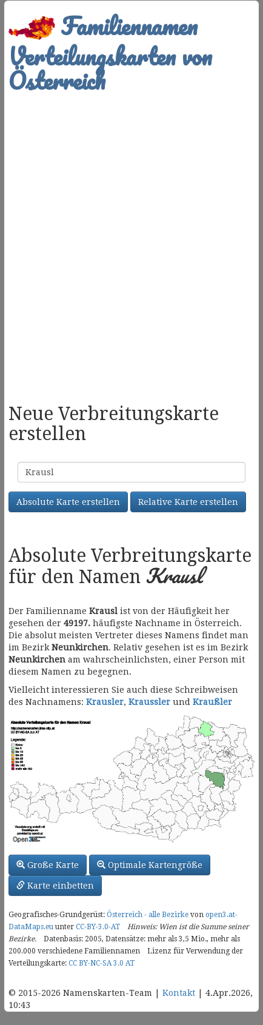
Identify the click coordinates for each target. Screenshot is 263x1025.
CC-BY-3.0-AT (98, 927)
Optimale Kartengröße (149, 865)
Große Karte (47, 865)
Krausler (105, 702)
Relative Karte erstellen (188, 502)
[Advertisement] (131, 241)
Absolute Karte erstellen (68, 502)
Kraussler (149, 702)
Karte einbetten (55, 885)
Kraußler (212, 702)
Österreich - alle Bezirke (147, 914)
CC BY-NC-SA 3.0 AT (101, 963)
